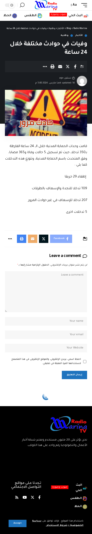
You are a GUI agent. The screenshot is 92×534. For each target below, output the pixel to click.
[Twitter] (32, 498)
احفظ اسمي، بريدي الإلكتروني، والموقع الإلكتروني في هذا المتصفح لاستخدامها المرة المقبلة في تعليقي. (46, 361)
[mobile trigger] (83, 5)
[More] (44, 66)
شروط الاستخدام (56, 525)
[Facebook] (39, 498)
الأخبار (79, 35)
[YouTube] (24, 498)
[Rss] (16, 498)
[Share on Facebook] (75, 66)
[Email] (60, 66)
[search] (22, 5)
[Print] (52, 66)
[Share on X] (67, 66)
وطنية (65, 35)
